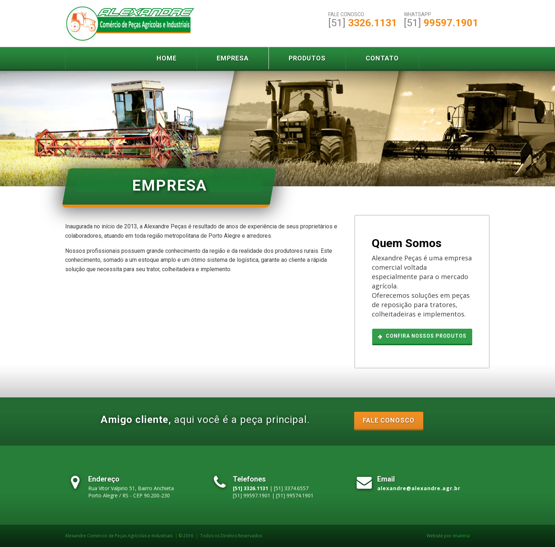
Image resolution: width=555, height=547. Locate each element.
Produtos (307, 58)
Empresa (233, 58)
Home (167, 58)
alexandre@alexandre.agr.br (418, 488)
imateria (461, 536)
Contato (382, 58)
